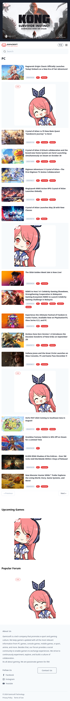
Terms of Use (18, 698)
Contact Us (47, 670)
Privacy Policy (7, 698)
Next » (63, 493)
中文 (60, 45)
